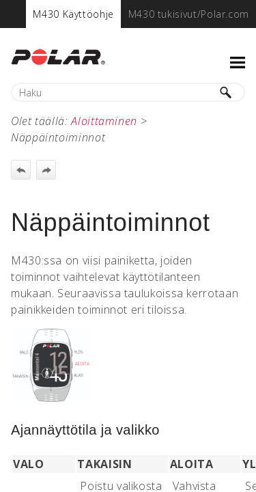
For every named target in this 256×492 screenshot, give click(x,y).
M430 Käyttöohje (73, 14)
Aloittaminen (104, 120)
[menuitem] (73, 14)
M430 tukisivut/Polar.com (188, 14)
